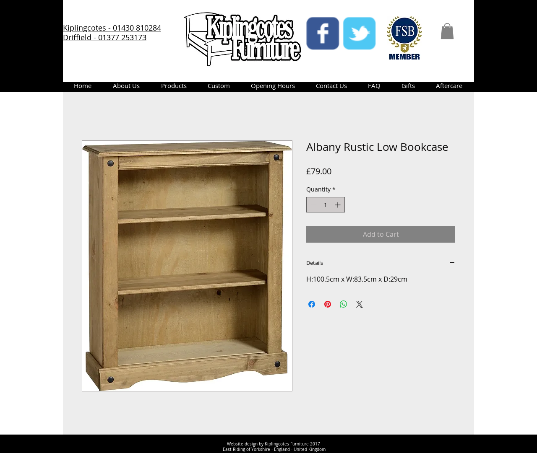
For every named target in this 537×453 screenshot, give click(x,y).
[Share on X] (360, 304)
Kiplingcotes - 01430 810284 (112, 28)
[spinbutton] (325, 204)
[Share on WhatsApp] (344, 304)
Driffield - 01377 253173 (104, 37)
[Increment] (338, 204)
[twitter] (359, 33)
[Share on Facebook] (312, 304)
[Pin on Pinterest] (328, 304)
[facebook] (322, 33)
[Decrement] (313, 204)
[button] (447, 31)
